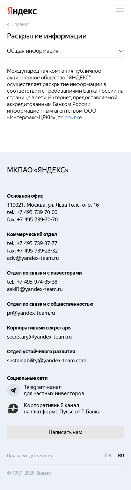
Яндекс (22, 11)
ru (121, 455)
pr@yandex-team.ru (31, 313)
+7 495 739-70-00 (37, 212)
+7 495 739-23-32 (37, 251)
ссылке (73, 117)
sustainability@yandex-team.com (46, 360)
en (108, 455)
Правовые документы (30, 455)
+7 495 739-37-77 (37, 243)
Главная (18, 24)
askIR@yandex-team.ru (35, 289)
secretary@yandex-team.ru (39, 337)
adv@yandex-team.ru (33, 258)
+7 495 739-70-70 (37, 219)
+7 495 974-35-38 (37, 282)
